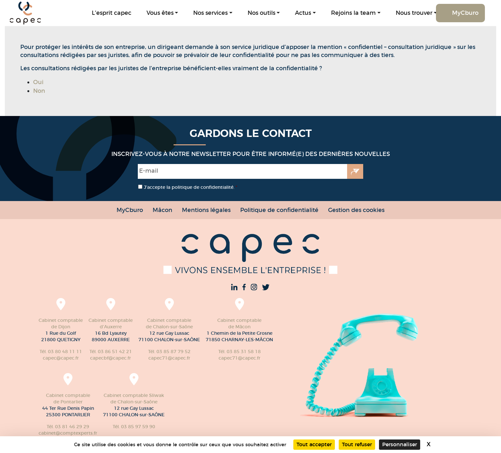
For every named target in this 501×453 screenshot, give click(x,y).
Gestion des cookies (356, 210)
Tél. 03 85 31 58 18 (239, 351)
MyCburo (465, 12)
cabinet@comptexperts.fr (68, 433)
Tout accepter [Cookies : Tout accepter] (314, 444)
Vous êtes (160, 12)
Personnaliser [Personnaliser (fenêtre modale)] (399, 444)
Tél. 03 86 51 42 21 (111, 351)
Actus (303, 12)
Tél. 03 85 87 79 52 (169, 351)
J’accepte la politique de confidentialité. (190, 187)
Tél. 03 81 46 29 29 (68, 426)
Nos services (210, 12)
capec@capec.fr (61, 358)
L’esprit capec (111, 12)
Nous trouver (414, 12)
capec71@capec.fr (169, 358)
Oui (38, 82)
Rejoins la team (353, 12)
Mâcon (162, 210)
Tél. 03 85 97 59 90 (134, 426)
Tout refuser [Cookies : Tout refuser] (357, 444)
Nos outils (261, 12)
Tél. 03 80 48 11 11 (61, 351)
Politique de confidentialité (279, 210)
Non (39, 90)
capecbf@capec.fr (110, 358)
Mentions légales (206, 210)
